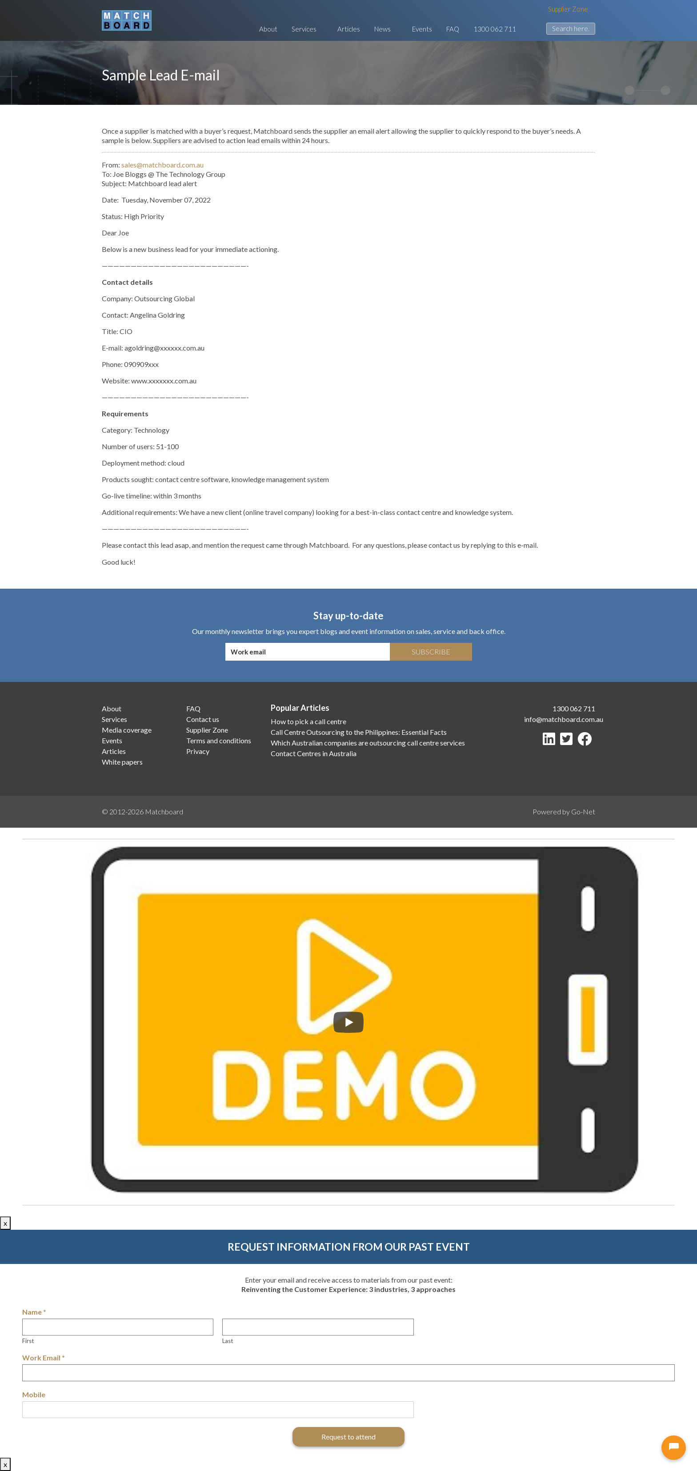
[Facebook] (586, 741)
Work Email (43, 1357)
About (261, 29)
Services (300, 29)
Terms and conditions (218, 740)
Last (227, 1340)
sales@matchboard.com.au (162, 164)
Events (418, 29)
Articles (343, 29)
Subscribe (431, 651)
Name (34, 1312)
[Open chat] (673, 1447)
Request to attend (348, 1436)
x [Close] (5, 1223)
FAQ (448, 29)
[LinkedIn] (551, 741)
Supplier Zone (568, 9)
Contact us (202, 719)
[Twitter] (568, 741)
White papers (122, 761)
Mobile (33, 1394)
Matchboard (164, 811)
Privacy (197, 751)
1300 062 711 (490, 29)
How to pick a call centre (308, 721)
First (28, 1340)
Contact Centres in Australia (314, 753)
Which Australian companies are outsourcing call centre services (368, 742)
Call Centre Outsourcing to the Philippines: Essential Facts (359, 732)
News (381, 29)
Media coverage (127, 730)
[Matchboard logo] (127, 20)
